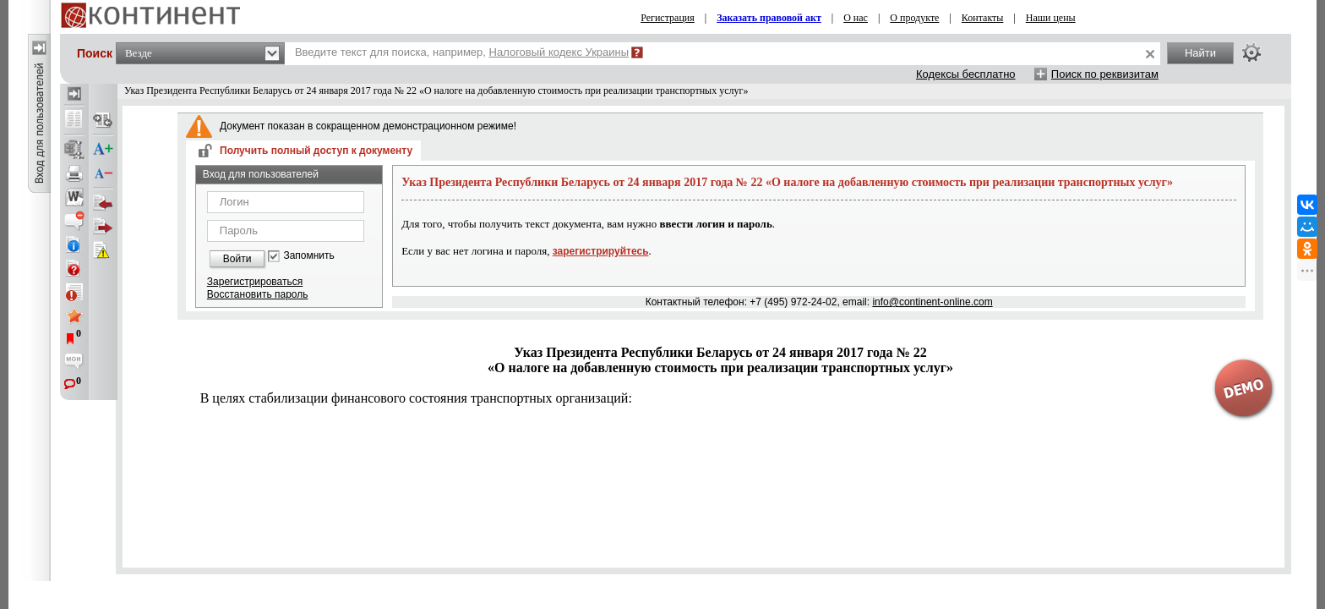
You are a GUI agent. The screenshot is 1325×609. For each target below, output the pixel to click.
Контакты (983, 18)
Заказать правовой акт (769, 18)
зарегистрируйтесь (601, 251)
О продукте (914, 18)
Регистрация (668, 18)
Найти (1200, 53)
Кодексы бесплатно (966, 74)
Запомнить (308, 255)
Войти (237, 259)
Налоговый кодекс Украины (559, 52)
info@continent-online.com (932, 302)
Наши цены (1051, 18)
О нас (855, 18)
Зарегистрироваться (255, 282)
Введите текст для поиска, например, (462, 52)
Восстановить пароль (257, 294)
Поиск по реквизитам (1105, 74)
